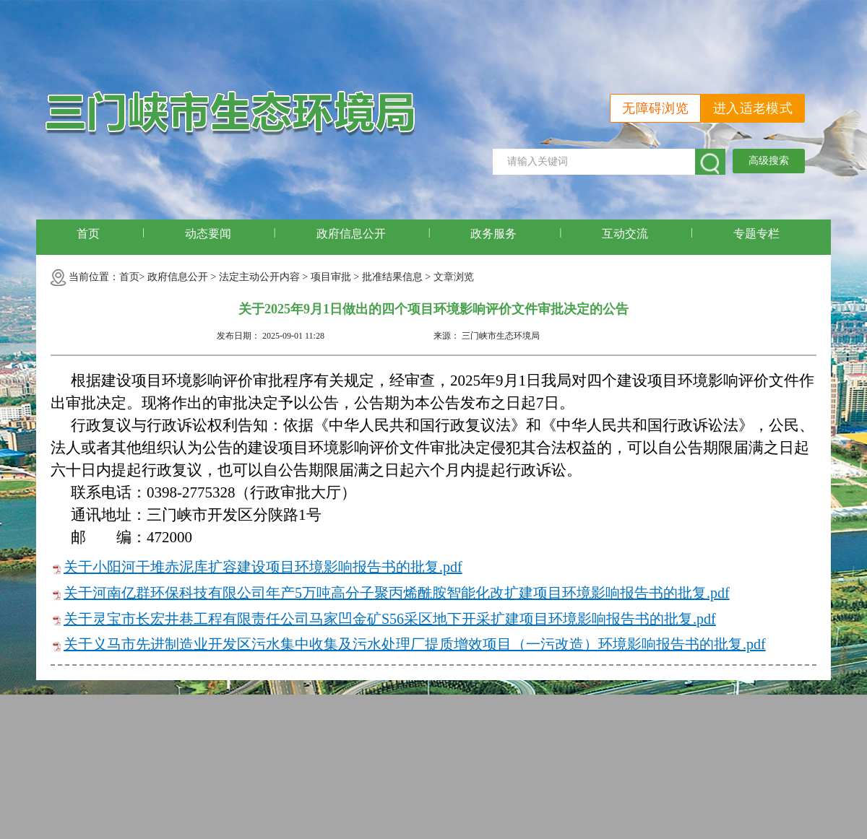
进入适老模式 (753, 108)
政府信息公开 (351, 233)
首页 (88, 233)
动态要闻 (208, 233)
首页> (132, 276)
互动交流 (625, 233)
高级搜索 (769, 160)
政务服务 (493, 233)
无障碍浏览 (655, 108)
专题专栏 (756, 233)
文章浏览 (454, 276)
